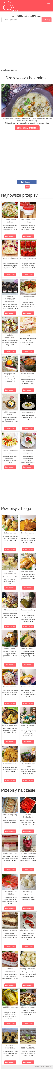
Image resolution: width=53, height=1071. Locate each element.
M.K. (51, 1066)
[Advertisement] (26, 46)
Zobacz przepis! (10, 236)
